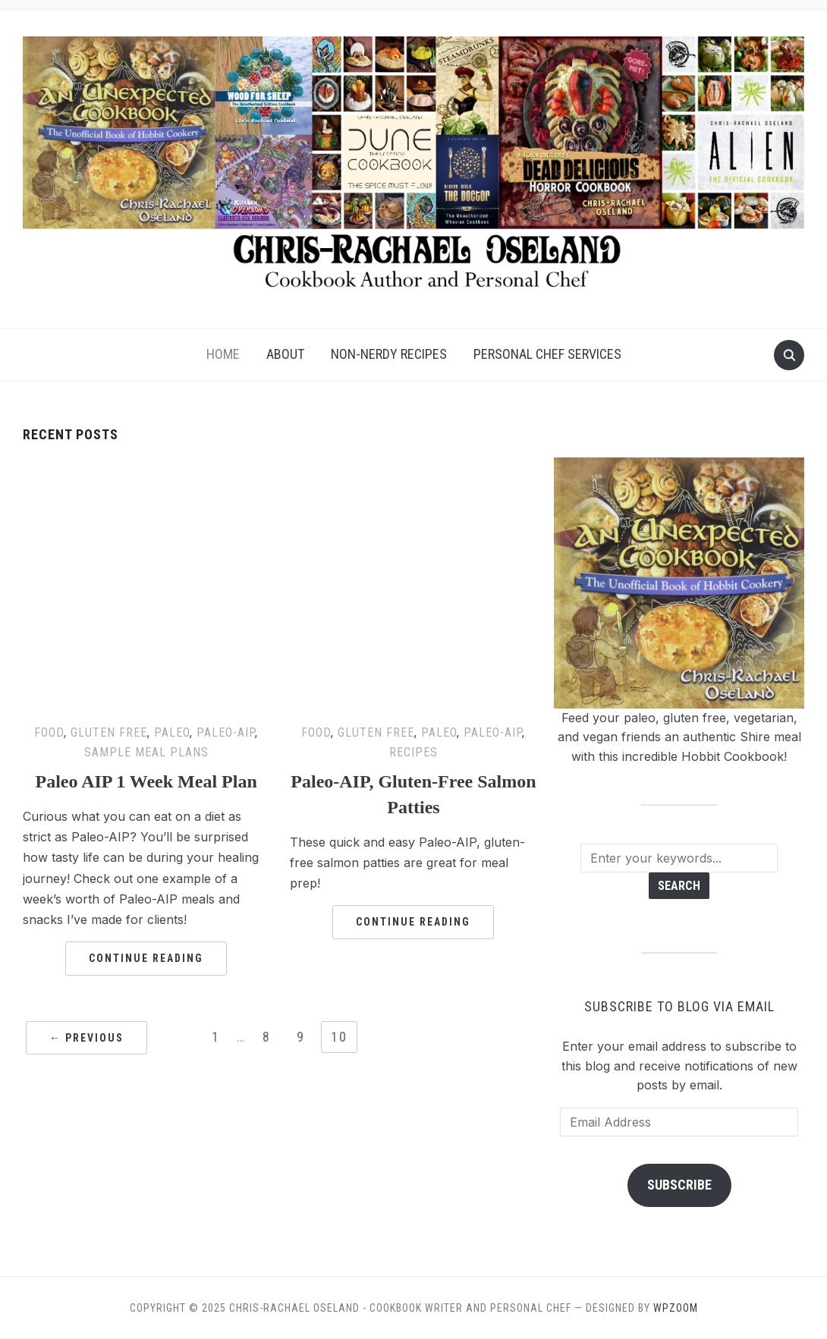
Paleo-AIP (226, 732)
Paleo (172, 732)
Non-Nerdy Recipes (389, 354)
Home (223, 354)
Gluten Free (109, 732)
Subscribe (679, 1185)
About (285, 354)
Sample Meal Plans (146, 752)
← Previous (86, 1038)
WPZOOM (675, 1308)
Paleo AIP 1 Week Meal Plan (146, 781)
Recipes (413, 752)
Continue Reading (146, 958)
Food (49, 732)
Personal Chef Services (547, 354)
